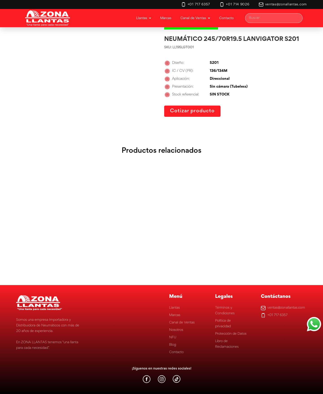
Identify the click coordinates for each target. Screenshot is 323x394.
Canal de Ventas (182, 322)
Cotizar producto (192, 111)
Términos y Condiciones (225, 310)
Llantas (174, 307)
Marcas (174, 315)
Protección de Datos (231, 333)
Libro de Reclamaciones (227, 344)
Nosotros (176, 330)
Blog (172, 344)
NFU (172, 337)
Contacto (176, 352)
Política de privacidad (223, 323)
